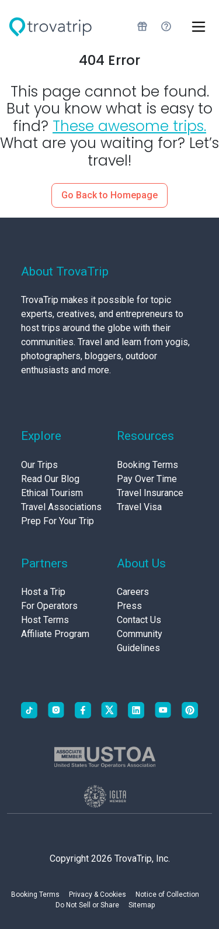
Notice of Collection (167, 894)
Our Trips (39, 464)
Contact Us (139, 619)
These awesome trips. (129, 126)
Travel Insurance (150, 492)
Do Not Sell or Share (87, 905)
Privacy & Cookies (97, 894)
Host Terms (45, 619)
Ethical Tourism (52, 492)
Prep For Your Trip (57, 521)
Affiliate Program (55, 633)
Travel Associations (61, 506)
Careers (133, 591)
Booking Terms (147, 464)
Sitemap (141, 905)
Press (129, 605)
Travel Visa (139, 506)
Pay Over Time (147, 478)
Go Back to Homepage (109, 195)
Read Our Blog (50, 478)
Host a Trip (43, 591)
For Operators (49, 605)
